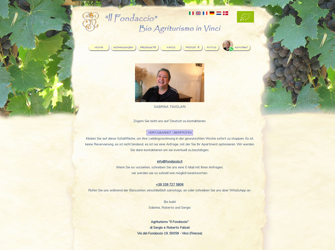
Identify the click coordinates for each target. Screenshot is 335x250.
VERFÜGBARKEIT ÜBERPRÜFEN (170, 132)
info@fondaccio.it (169, 161)
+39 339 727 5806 (170, 184)
